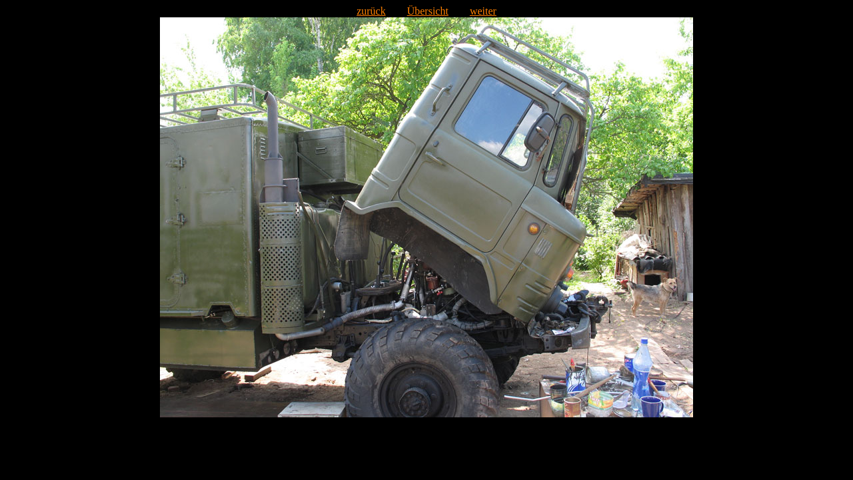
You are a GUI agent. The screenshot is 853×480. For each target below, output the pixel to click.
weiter (483, 11)
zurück (371, 11)
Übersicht (427, 11)
